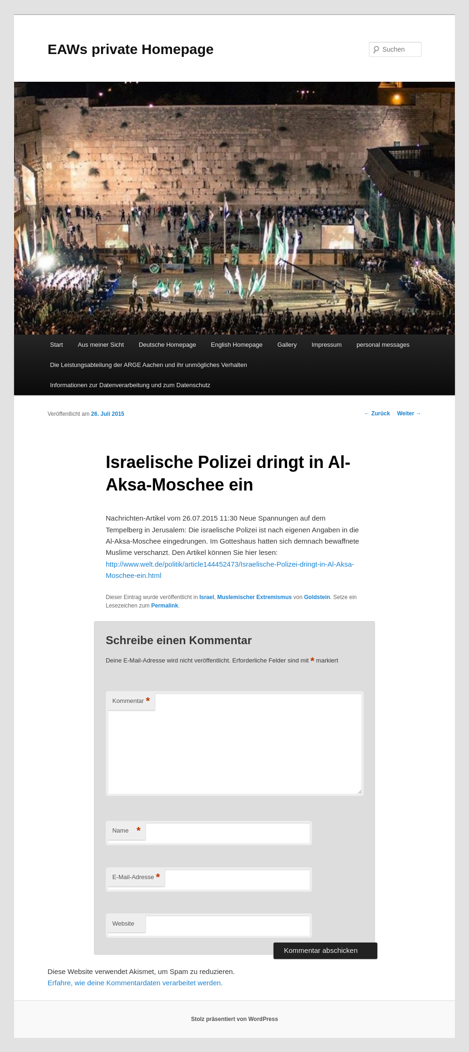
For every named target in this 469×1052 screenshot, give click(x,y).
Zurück (377, 413)
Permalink (164, 605)
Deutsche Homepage (167, 344)
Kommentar (131, 701)
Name (126, 831)
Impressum (327, 344)
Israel (206, 597)
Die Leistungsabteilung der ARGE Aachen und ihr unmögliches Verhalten (148, 364)
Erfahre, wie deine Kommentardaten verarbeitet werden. (135, 983)
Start (56, 344)
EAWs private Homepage (130, 49)
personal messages (383, 344)
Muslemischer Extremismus (254, 597)
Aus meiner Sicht (101, 344)
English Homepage (237, 344)
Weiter (409, 413)
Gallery (287, 344)
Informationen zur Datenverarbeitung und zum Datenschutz (130, 385)
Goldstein (317, 597)
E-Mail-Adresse (136, 877)
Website (123, 923)
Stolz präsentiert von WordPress (234, 1019)
